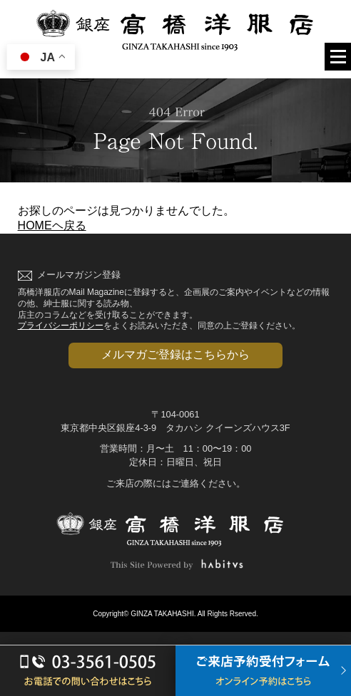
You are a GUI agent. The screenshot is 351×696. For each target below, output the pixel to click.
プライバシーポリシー (60, 326)
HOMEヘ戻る (52, 225)
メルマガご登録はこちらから (175, 354)
